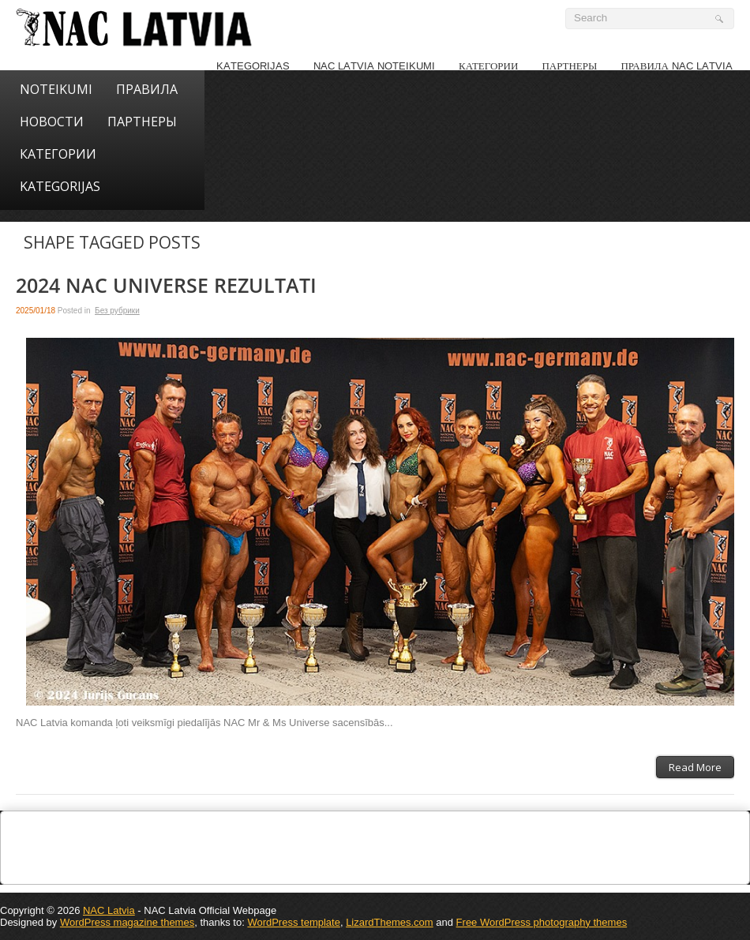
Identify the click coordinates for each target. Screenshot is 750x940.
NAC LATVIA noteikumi (374, 66)
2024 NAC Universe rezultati (166, 286)
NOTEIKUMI (56, 89)
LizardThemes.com (389, 922)
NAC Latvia (109, 910)
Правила (147, 89)
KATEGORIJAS (253, 66)
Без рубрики (117, 310)
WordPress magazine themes (127, 922)
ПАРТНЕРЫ (142, 121)
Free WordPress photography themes (542, 922)
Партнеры (569, 66)
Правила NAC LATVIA (677, 66)
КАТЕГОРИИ (488, 66)
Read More (695, 767)
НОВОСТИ (52, 121)
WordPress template (293, 922)
